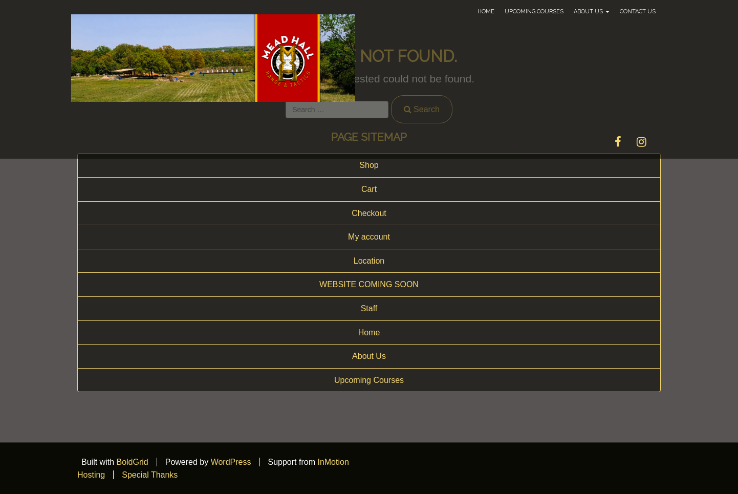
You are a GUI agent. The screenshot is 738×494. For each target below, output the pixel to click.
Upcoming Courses (534, 11)
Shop (368, 165)
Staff (369, 308)
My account (369, 236)
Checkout (369, 213)
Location (369, 260)
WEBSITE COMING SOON (369, 284)
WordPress (231, 462)
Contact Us (638, 11)
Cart (369, 189)
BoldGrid (132, 462)
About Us (592, 11)
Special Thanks (150, 474)
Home (485, 11)
